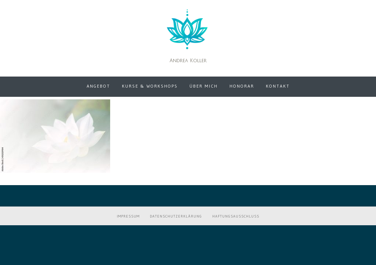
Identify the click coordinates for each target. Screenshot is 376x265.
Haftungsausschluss (235, 216)
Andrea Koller (188, 61)
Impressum (128, 216)
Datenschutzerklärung (176, 216)
